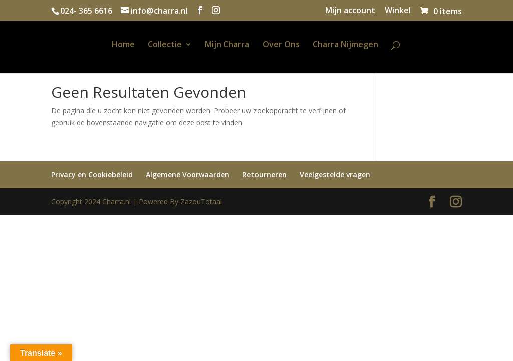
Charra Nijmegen (345, 45)
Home (123, 45)
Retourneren (264, 174)
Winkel (398, 11)
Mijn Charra (227, 45)
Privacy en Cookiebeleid (92, 174)
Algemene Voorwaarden (187, 174)
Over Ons (281, 45)
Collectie (165, 45)
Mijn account (350, 11)
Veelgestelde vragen (335, 174)
